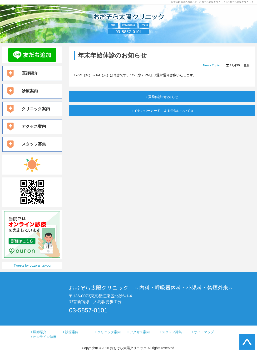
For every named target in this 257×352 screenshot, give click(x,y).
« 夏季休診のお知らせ (161, 97)
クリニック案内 (36, 109)
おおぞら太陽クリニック (128, 348)
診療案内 (30, 91)
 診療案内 (71, 332)
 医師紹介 (38, 332)
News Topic (211, 65)
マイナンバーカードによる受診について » (161, 111)
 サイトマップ (203, 332)
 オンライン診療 (43, 337)
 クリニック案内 (108, 332)
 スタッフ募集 (171, 332)
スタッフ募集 (34, 144)
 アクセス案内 (139, 332)
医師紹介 (30, 73)
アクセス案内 (34, 126)
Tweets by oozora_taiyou (32, 265)
